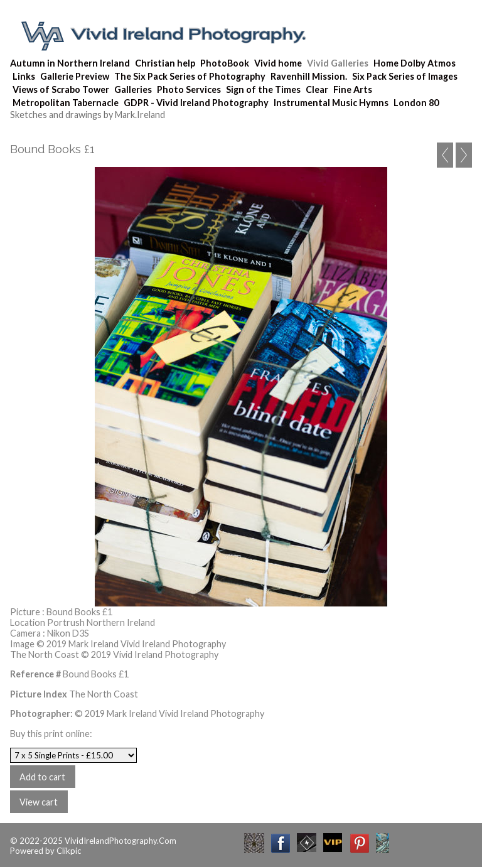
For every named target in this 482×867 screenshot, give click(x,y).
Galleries (133, 89)
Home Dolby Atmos (414, 63)
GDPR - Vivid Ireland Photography (196, 102)
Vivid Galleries (337, 63)
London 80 (416, 102)
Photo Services (189, 89)
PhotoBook (224, 63)
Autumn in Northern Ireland (70, 63)
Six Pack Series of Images (405, 76)
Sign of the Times (263, 89)
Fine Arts (352, 89)
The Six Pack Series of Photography (189, 76)
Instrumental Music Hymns (331, 102)
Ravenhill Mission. (308, 76)
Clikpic (68, 851)
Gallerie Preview (74, 76)
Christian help (165, 63)
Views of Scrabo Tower (61, 89)
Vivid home (278, 63)
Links (24, 76)
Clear (317, 89)
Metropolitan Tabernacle (66, 102)
